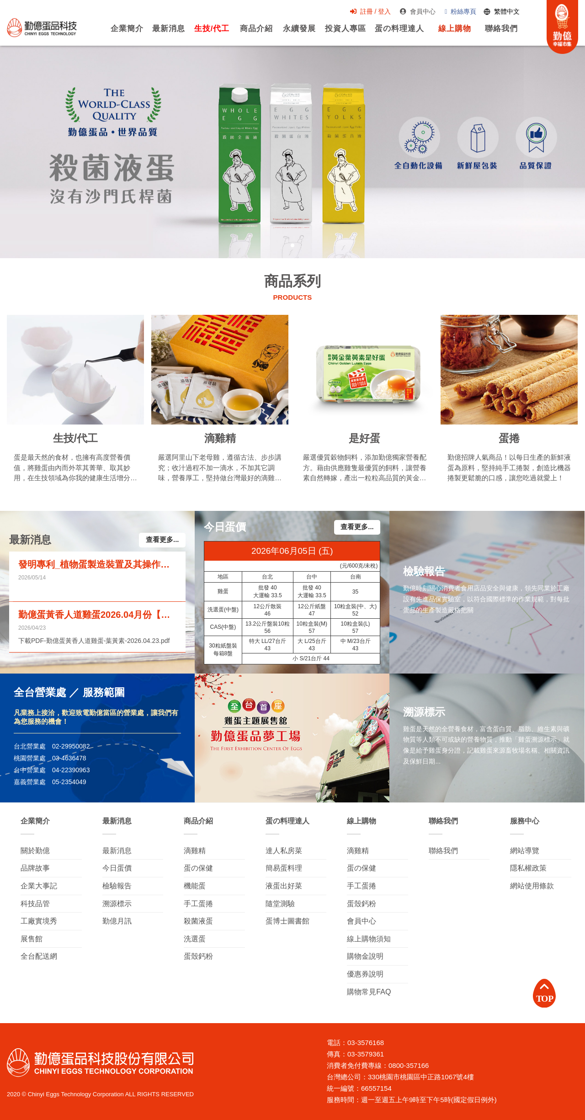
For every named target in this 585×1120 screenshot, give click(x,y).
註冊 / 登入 (366, 12)
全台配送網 (39, 956)
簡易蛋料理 (284, 868)
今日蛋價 (117, 868)
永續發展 (294, 34)
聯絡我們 (497, 34)
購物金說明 (365, 956)
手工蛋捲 (198, 904)
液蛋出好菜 (284, 886)
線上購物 (450, 34)
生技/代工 (206, 34)
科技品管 (35, 904)
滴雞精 (195, 851)
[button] (292, 245)
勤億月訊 (117, 921)
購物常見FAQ (369, 992)
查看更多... (162, 540)
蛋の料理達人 (395, 34)
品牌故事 (35, 868)
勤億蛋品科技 (42, 27)
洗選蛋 (195, 939)
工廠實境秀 (39, 921)
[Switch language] (498, 12)
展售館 (32, 939)
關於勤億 (35, 851)
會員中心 (414, 12)
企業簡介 (121, 34)
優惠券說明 (365, 974)
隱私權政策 (528, 868)
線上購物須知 (369, 939)
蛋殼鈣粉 (198, 956)
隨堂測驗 (280, 904)
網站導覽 (524, 851)
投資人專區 (341, 34)
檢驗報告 (117, 886)
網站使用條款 (532, 886)
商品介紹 (251, 34)
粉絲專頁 (457, 12)
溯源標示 (117, 904)
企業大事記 (39, 886)
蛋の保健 (198, 868)
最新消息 (163, 34)
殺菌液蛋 (198, 921)
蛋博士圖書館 (287, 921)
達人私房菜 (284, 851)
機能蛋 (195, 886)
